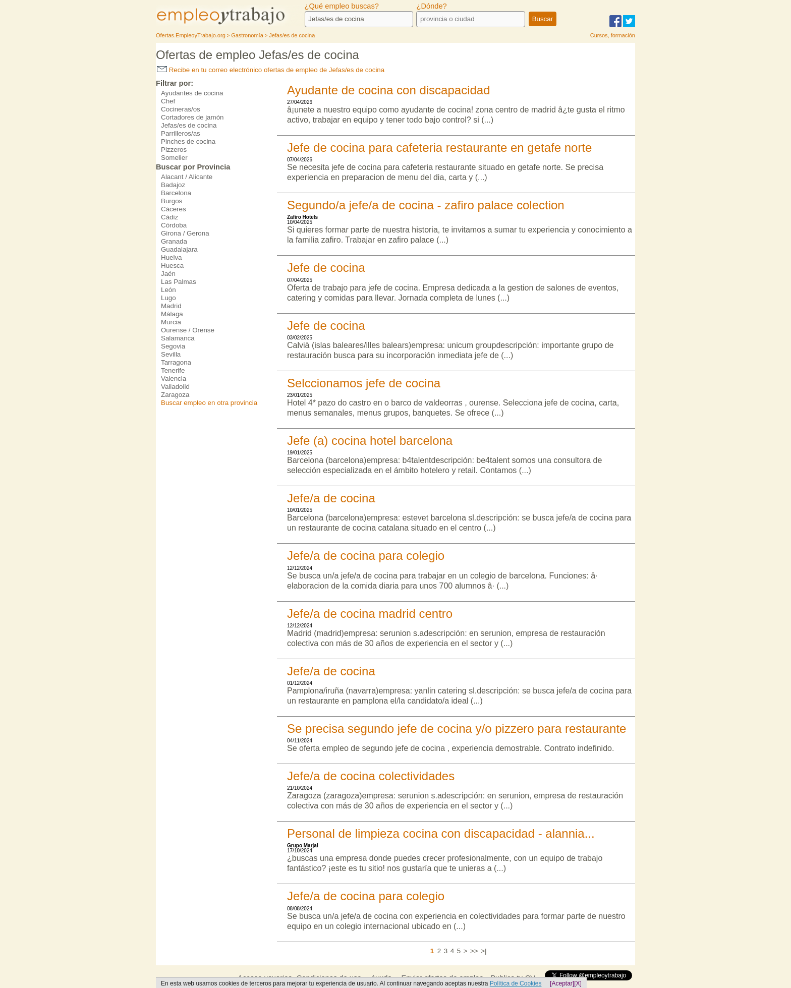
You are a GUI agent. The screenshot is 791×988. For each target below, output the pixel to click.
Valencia (173, 378)
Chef (168, 101)
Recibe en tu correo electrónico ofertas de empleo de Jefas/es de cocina (270, 70)
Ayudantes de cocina (192, 93)
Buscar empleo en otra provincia (209, 402)
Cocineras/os (180, 109)
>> (474, 951)
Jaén (168, 273)
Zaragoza (175, 394)
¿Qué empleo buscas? (342, 6)
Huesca (172, 265)
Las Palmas (178, 281)
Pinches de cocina (188, 141)
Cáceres (173, 209)
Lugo (168, 298)
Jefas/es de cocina (188, 125)
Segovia (173, 346)
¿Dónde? (431, 6)
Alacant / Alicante (186, 177)
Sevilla (171, 354)
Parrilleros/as (180, 133)
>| (483, 951)
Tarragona (176, 362)
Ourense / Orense (187, 330)
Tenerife (173, 370)
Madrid (171, 306)
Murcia (171, 322)
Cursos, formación (612, 35)
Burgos (171, 201)
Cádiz (169, 217)
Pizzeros (174, 149)
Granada (174, 241)
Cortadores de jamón (192, 117)
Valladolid (175, 386)
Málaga (172, 314)
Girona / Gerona (185, 233)
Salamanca (178, 338)
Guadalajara (179, 249)
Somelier (174, 157)
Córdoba (174, 225)
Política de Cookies (516, 983)
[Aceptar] (562, 983)
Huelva (171, 257)
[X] (578, 983)
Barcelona (176, 193)
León (168, 290)
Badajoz (173, 185)
